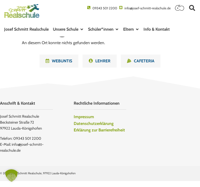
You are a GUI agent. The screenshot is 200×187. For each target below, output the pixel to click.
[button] (192, 8)
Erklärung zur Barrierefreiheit (99, 130)
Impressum (84, 117)
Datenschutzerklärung (94, 123)
